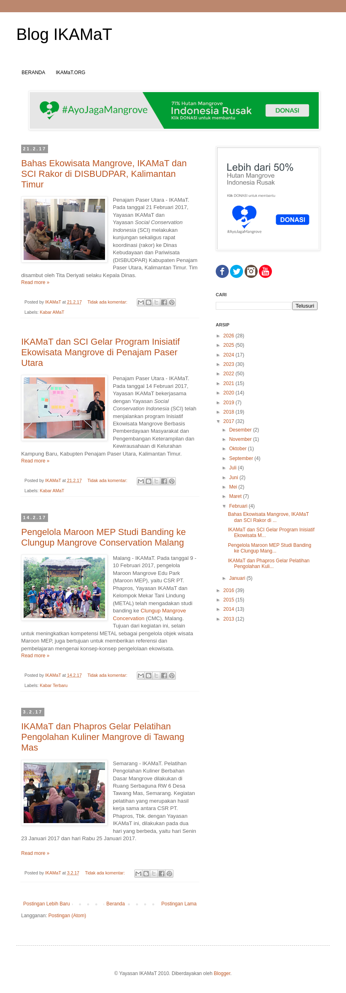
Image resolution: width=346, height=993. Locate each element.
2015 (229, 600)
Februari (239, 506)
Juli (233, 468)
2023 (229, 364)
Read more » (35, 282)
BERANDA (33, 72)
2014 (229, 609)
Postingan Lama (179, 904)
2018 (229, 412)
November (241, 439)
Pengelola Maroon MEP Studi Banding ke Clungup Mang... (269, 548)
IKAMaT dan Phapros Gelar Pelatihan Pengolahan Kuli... (269, 563)
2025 (229, 345)
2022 (229, 374)
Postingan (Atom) (67, 915)
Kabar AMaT (52, 312)
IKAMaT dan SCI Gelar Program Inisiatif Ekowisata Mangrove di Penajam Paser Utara (100, 352)
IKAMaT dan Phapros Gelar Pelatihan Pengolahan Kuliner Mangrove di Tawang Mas (102, 737)
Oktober (238, 448)
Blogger (222, 973)
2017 (229, 421)
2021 (229, 383)
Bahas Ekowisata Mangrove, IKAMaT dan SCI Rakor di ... (268, 517)
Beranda (115, 904)
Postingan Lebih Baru (46, 904)
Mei (234, 487)
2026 (229, 336)
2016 (229, 590)
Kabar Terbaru (54, 685)
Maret (236, 496)
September (241, 458)
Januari (238, 578)
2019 (229, 402)
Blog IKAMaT (64, 34)
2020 (229, 393)
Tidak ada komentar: (108, 301)
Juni (234, 477)
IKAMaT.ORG (70, 72)
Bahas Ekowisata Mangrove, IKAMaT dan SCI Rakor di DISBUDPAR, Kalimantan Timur (104, 173)
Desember (241, 430)
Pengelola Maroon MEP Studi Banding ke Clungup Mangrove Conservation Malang (103, 537)
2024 (229, 355)
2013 (229, 619)
